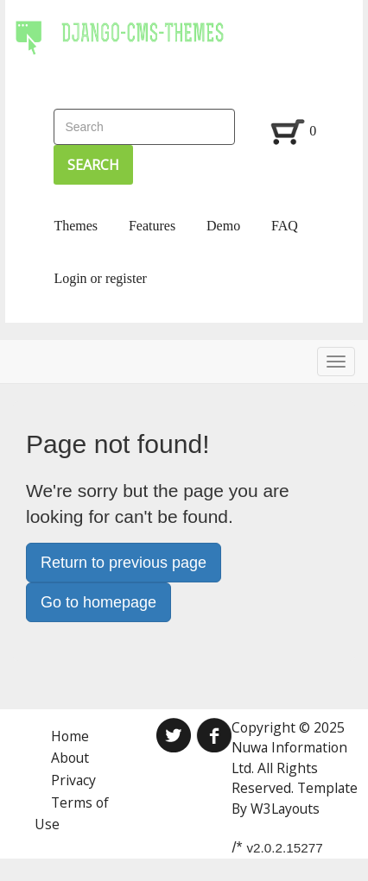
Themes (76, 225)
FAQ (284, 225)
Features (152, 225)
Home (70, 736)
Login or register (100, 278)
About (70, 757)
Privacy (73, 780)
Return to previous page (123, 562)
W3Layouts (285, 808)
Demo (223, 225)
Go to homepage (98, 602)
